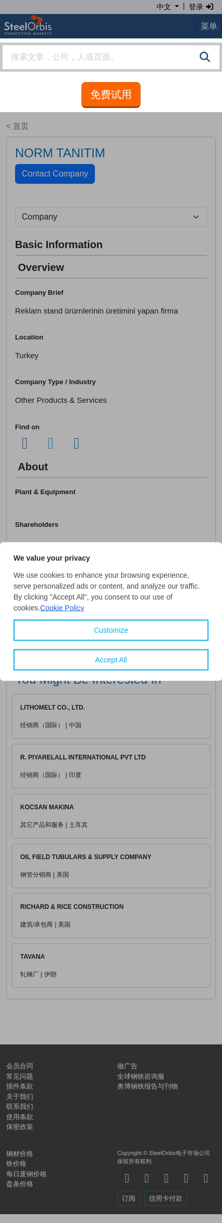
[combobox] (111, 57)
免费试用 (111, 94)
